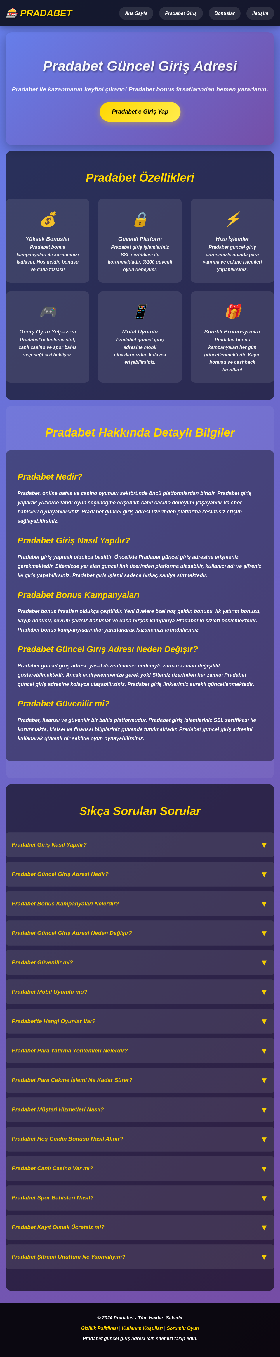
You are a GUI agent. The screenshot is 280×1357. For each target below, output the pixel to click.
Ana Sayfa (136, 13)
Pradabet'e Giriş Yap (140, 112)
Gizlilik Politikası (99, 1328)
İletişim (260, 13)
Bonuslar (225, 13)
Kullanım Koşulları (142, 1328)
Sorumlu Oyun (183, 1328)
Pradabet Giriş (181, 13)
